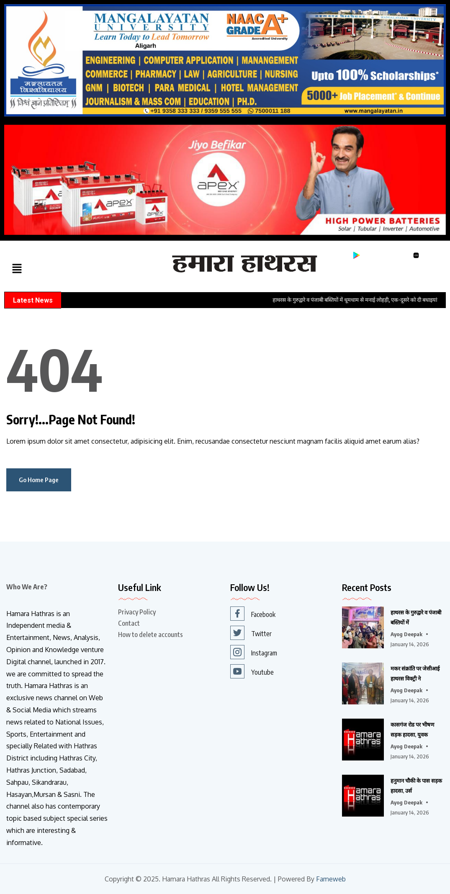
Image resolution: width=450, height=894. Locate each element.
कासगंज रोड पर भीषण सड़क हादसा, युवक (412, 729)
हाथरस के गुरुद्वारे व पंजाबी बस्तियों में (416, 617)
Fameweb (331, 879)
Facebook (252, 613)
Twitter (251, 633)
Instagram (253, 652)
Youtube (252, 671)
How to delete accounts (150, 634)
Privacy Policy (137, 612)
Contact (129, 623)
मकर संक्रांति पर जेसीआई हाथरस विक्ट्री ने (415, 673)
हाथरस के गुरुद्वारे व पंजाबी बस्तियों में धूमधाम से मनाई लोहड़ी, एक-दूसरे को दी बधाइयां (363, 300)
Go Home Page (39, 479)
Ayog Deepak (406, 634)
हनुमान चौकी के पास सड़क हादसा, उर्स (416, 785)
